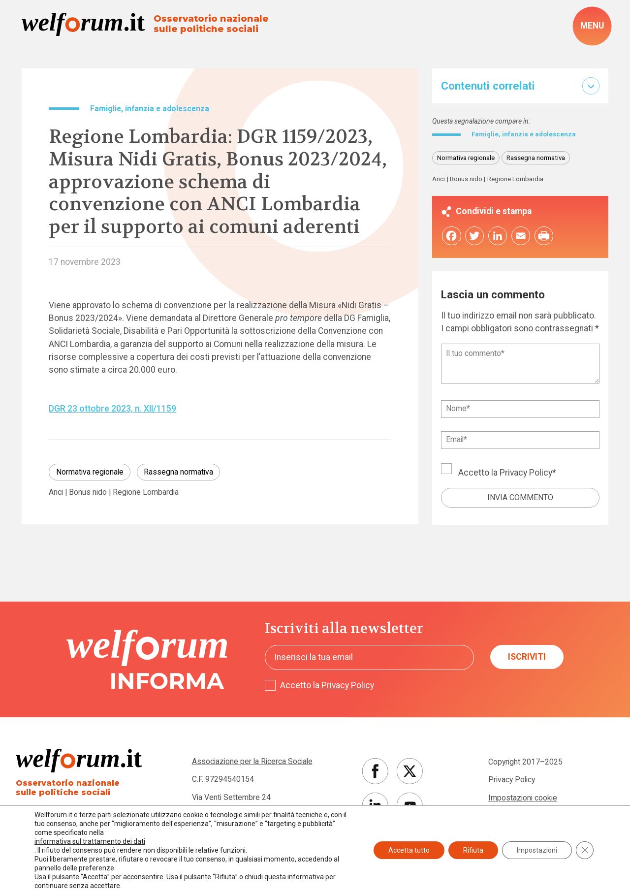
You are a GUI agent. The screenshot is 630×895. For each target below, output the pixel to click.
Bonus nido (88, 492)
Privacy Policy (526, 474)
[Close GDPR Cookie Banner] (585, 850)
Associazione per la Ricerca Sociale (252, 761)
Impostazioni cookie (522, 797)
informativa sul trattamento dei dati (89, 841)
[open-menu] (592, 26)
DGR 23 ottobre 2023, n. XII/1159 (112, 409)
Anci (56, 492)
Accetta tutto (409, 850)
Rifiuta (473, 850)
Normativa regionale (90, 472)
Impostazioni (537, 850)
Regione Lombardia (146, 492)
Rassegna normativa (178, 472)
